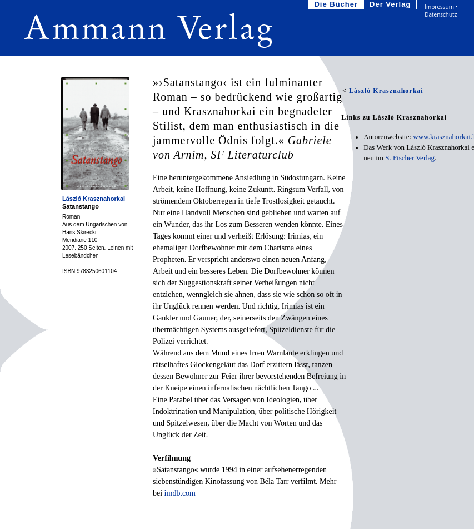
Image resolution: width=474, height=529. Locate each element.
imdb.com (180, 493)
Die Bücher (337, 4)
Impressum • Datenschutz (441, 10)
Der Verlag (391, 4)
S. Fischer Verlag (410, 158)
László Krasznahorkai (93, 198)
